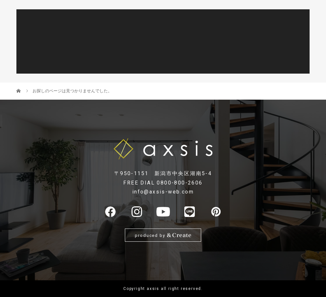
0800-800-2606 (179, 183)
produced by (163, 235)
